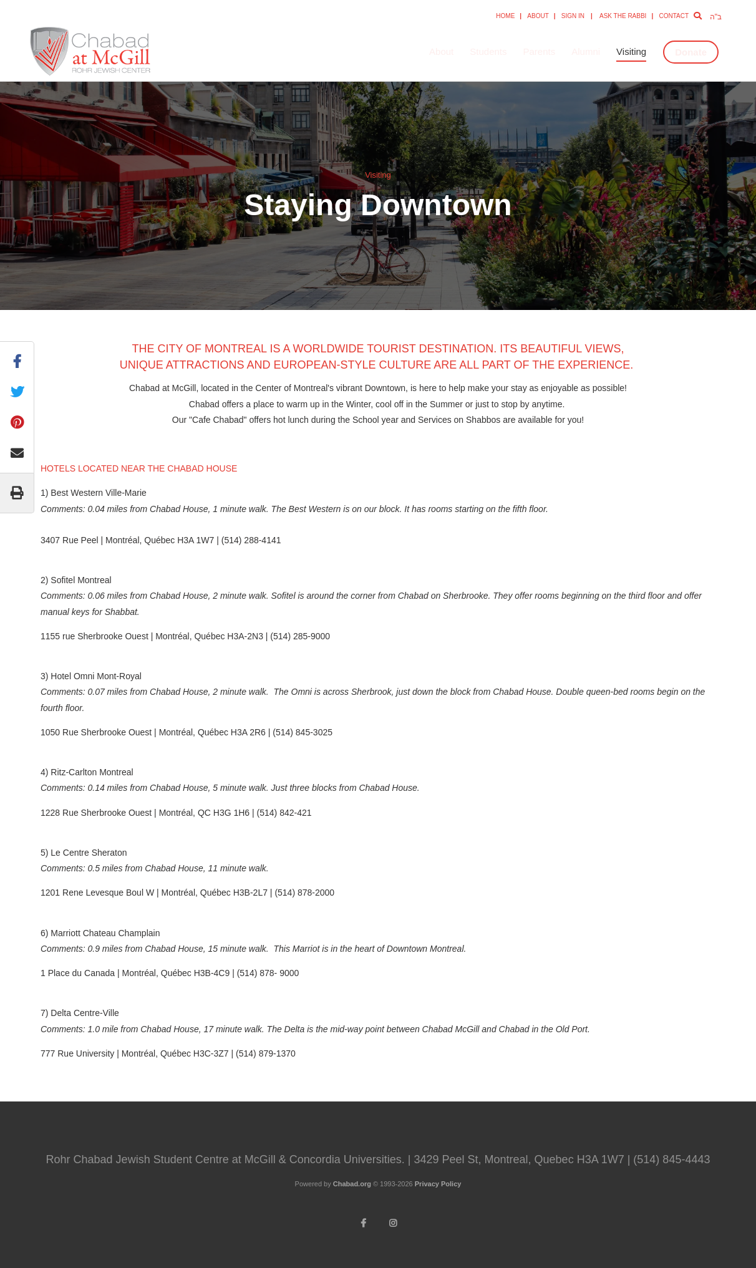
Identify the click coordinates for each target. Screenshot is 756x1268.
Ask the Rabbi (622, 15)
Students (488, 51)
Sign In (572, 15)
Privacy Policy (438, 1184)
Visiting (631, 51)
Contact (674, 15)
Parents (539, 51)
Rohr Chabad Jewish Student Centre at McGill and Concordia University (137, 51)
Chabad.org (352, 1184)
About (537, 15)
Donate (691, 52)
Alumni (585, 51)
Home (505, 15)
